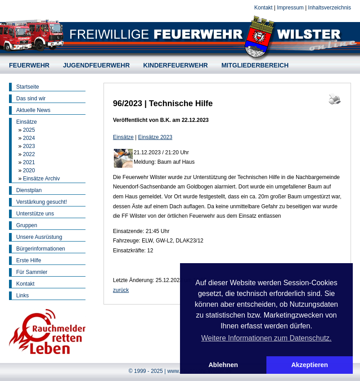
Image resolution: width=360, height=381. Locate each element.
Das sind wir (30, 98)
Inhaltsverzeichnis (329, 7)
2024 (29, 138)
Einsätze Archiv (41, 178)
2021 (29, 162)
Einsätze (26, 122)
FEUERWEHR (29, 65)
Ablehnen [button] (223, 364)
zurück (121, 290)
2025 (29, 130)
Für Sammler (31, 272)
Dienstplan (29, 190)
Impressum (290, 7)
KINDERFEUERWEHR (175, 65)
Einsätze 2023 (155, 137)
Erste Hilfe (28, 260)
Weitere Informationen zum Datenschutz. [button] (266, 338)
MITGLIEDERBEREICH (254, 65)
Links (22, 295)
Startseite (27, 87)
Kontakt (263, 7)
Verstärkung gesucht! (41, 202)
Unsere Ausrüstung (39, 237)
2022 (29, 154)
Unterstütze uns (35, 214)
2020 (29, 170)
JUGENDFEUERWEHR (96, 65)
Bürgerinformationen (40, 249)
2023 (29, 146)
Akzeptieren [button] (309, 364)
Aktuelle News (33, 110)
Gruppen (26, 225)
